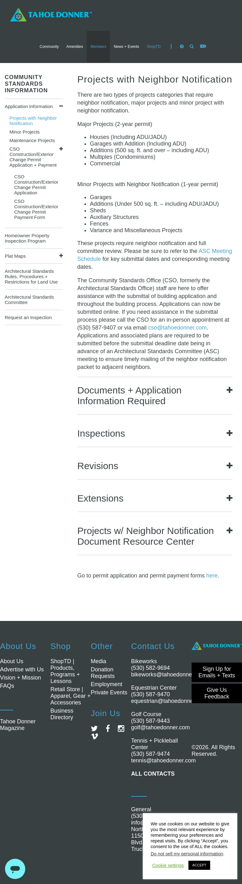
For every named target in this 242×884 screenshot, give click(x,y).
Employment (106, 684)
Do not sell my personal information (187, 853)
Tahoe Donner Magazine (18, 724)
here (211, 575)
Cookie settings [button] (168, 865)
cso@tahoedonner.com (177, 327)
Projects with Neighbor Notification (33, 120)
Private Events (109, 692)
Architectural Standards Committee (29, 299)
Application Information (29, 106)
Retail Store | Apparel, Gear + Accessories (70, 696)
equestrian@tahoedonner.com (169, 701)
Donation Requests (103, 672)
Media (98, 661)
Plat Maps (15, 256)
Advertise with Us (22, 669)
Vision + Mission (20, 677)
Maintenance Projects (32, 140)
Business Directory (61, 714)
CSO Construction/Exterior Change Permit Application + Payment (33, 157)
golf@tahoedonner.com (160, 727)
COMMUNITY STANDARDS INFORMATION (26, 84)
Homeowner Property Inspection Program (27, 238)
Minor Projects (24, 132)
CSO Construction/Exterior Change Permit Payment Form (36, 209)
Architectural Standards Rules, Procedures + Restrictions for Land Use (31, 276)
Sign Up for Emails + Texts (217, 672)
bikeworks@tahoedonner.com (168, 674)
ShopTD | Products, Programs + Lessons (65, 671)
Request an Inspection (28, 317)
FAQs (7, 686)
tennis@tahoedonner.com (163, 760)
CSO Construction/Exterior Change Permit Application (36, 184)
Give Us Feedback (216, 693)
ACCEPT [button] (199, 865)
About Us (11, 661)
